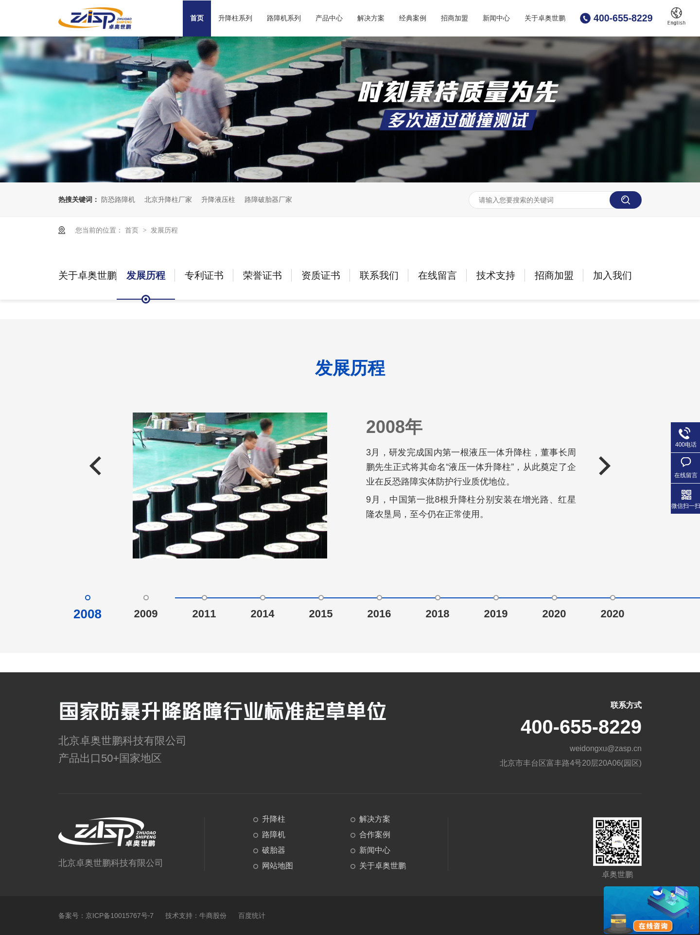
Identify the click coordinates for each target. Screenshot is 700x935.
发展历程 (164, 230)
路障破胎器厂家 (268, 199)
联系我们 (379, 275)
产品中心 (329, 18)
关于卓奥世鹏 (545, 18)
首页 (197, 18)
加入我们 (612, 275)
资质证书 (320, 275)
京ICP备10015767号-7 (120, 915)
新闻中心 (496, 18)
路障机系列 (284, 18)
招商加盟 (454, 18)
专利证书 (204, 275)
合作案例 (374, 834)
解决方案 (371, 18)
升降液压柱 (218, 199)
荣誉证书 (262, 275)
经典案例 (412, 18)
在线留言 (437, 275)
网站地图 (277, 866)
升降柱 (273, 819)
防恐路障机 (118, 199)
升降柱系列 (235, 18)
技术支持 (495, 275)
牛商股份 (213, 915)
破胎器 (273, 850)
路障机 (273, 834)
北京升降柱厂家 (168, 199)
